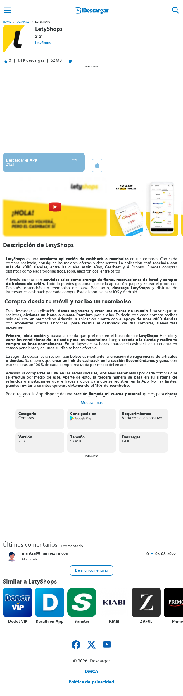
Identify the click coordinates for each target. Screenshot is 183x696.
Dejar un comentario (91, 570)
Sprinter (82, 621)
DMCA (91, 671)
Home (7, 21)
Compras (23, 21)
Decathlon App (50, 621)
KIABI (114, 621)
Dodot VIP (17, 621)
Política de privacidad (91, 682)
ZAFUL (146, 621)
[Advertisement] (91, 109)
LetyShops (43, 42)
